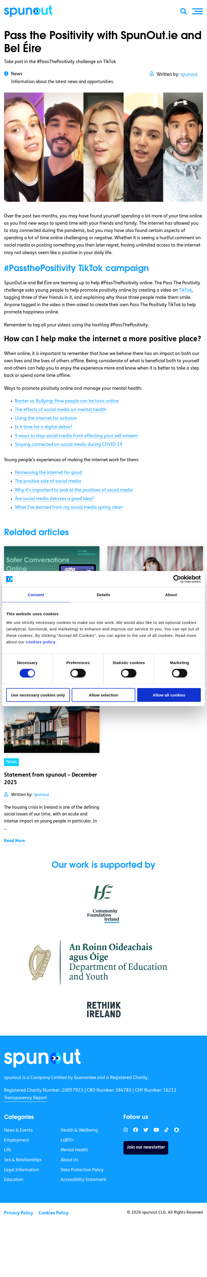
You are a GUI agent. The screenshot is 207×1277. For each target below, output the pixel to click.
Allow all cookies (169, 694)
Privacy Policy (18, 1213)
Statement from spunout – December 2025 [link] (50, 779)
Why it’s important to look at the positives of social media (74, 490)
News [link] (11, 762)
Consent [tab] (36, 594)
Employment (16, 1140)
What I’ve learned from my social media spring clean (69, 507)
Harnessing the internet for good (48, 472)
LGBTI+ (67, 1140)
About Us (69, 1160)
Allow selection (103, 694)
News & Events (18, 1130)
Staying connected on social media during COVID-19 (68, 444)
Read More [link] (14, 841)
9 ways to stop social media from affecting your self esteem (76, 436)
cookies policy (41, 641)
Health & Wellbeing (79, 1130)
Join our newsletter (146, 1147)
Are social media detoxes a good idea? (54, 499)
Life (7, 1150)
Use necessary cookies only (38, 694)
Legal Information (21, 1170)
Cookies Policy (53, 1213)
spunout (189, 74)
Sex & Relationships (23, 1160)
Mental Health (74, 1150)
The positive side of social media (48, 481)
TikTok (185, 290)
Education (13, 1180)
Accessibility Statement (83, 1180)
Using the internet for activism (46, 418)
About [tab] (171, 594)
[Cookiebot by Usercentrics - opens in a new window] (177, 579)
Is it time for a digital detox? (43, 427)
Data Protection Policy (82, 1170)
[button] (197, 11)
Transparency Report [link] (25, 1098)
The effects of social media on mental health (60, 410)
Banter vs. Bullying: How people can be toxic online (67, 401)
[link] (42, 1058)
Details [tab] (103, 594)
